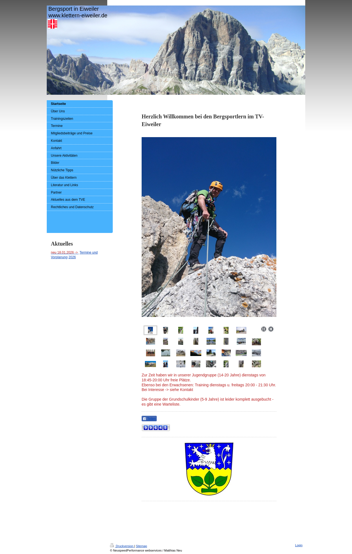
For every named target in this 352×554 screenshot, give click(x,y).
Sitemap (141, 546)
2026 (72, 257)
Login (298, 545)
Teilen (149, 419)
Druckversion (122, 546)
